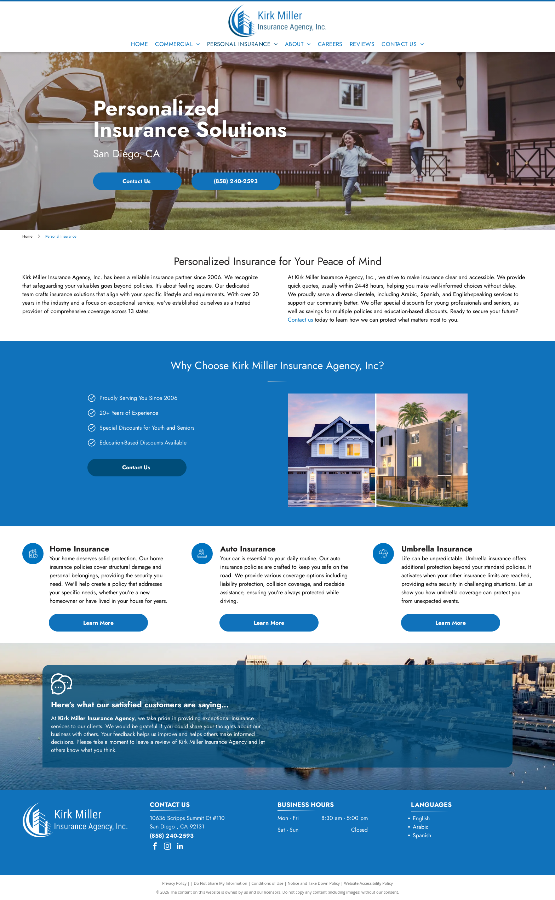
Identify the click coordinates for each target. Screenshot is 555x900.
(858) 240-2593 (172, 836)
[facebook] (155, 847)
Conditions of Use (267, 883)
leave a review (153, 742)
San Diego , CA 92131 (177, 826)
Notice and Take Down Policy (314, 883)
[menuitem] (139, 44)
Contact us (300, 320)
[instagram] (167, 847)
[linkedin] (179, 847)
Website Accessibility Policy (368, 883)
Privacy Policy (174, 883)
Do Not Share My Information (220, 883)
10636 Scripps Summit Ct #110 (187, 818)
